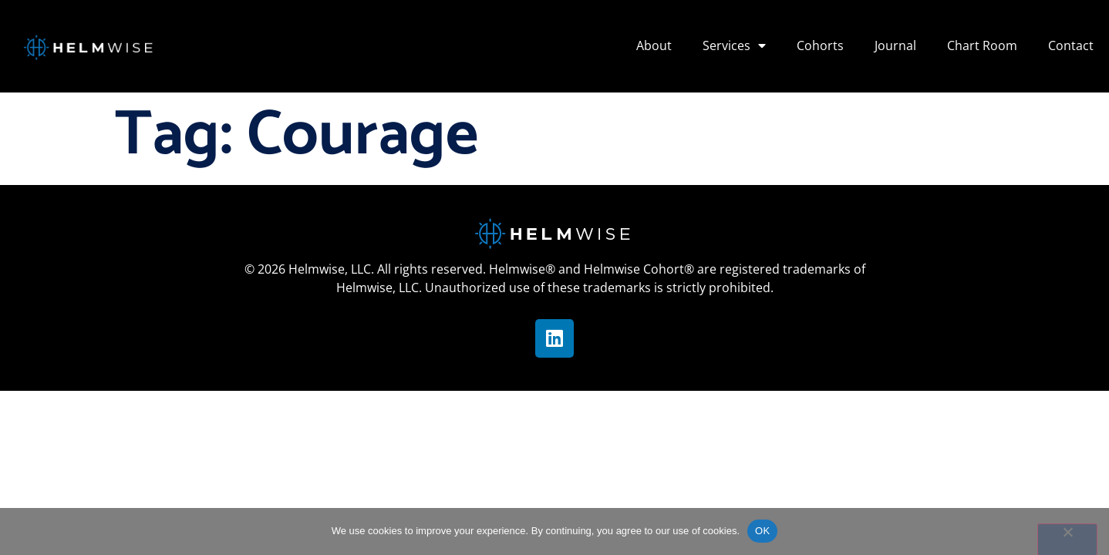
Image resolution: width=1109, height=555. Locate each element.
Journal (895, 45)
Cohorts (820, 45)
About (654, 45)
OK (762, 530)
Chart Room (982, 45)
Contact (1071, 45)
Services (734, 45)
